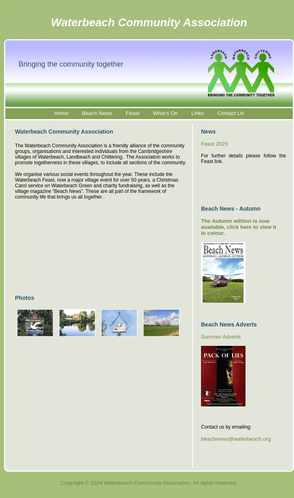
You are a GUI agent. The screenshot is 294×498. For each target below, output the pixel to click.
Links (197, 113)
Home (61, 113)
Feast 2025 (214, 144)
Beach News (98, 113)
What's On (165, 113)
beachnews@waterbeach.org (236, 439)
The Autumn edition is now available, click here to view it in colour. (238, 227)
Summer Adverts (221, 337)
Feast (132, 113)
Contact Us (230, 113)
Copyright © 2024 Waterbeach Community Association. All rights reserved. (148, 483)
